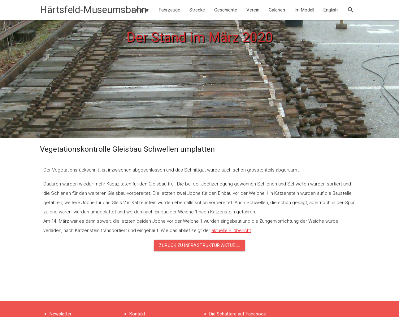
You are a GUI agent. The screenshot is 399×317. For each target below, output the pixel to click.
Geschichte (225, 10)
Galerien (277, 10)
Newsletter (61, 314)
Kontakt (137, 314)
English (330, 10)
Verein (252, 10)
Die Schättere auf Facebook (237, 314)
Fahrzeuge (169, 10)
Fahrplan (141, 10)
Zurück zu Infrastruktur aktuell (199, 245)
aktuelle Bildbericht (231, 230)
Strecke (197, 10)
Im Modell (304, 10)
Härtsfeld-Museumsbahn (93, 10)
